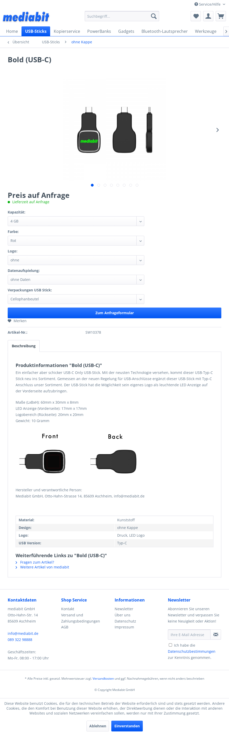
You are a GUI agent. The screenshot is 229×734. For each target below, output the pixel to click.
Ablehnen (97, 725)
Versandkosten (103, 678)
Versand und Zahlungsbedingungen (80, 618)
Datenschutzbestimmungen (191, 651)
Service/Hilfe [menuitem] (208, 4)
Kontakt (67, 608)
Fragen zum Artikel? (35, 562)
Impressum (124, 627)
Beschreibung (24, 345)
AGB (64, 627)
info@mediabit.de (23, 633)
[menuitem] (122, 16)
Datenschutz (125, 621)
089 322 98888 (20, 639)
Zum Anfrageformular (114, 312)
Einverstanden (127, 725)
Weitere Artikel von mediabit (42, 567)
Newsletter (124, 608)
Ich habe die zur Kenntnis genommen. (191, 651)
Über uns (122, 615)
